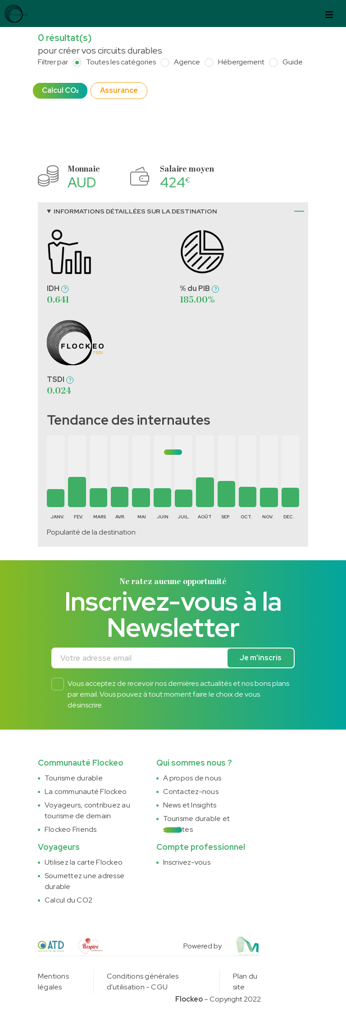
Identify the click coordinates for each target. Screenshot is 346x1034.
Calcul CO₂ (60, 90)
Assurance (119, 90)
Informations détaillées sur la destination (135, 211)
